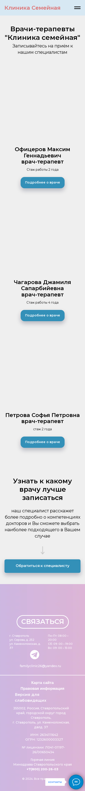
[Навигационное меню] (77, 8)
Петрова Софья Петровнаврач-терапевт (42, 418)
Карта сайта (42, 683)
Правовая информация (43, 688)
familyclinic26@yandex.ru (40, 666)
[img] (34, 654)
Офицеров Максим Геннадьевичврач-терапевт (42, 155)
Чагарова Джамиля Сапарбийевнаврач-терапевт (42, 288)
